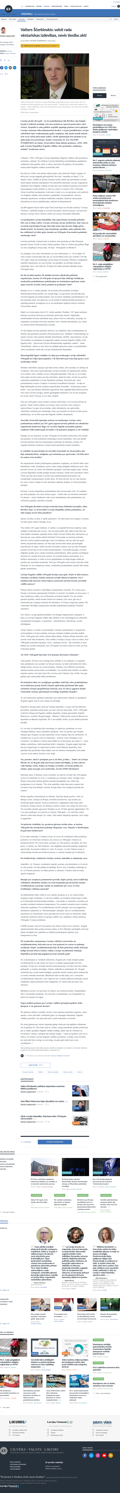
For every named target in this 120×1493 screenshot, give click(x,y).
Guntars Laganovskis (7, 36)
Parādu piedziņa (46, 1370)
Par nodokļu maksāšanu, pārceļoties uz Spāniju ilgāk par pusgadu (63, 1202)
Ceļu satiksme (83, 1403)
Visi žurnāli (100, 1435)
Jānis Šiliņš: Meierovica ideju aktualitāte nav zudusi (42, 1101)
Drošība (104, 1290)
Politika (40, 1072)
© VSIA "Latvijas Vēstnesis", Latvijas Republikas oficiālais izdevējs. (23, 1483)
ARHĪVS (86, 6)
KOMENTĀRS (4, 1299)
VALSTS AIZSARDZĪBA (7, 1164)
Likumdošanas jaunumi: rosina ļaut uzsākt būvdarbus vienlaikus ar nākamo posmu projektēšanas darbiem (31, 1395)
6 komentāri (27, 1142)
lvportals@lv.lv (55, 1466)
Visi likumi (16, 1435)
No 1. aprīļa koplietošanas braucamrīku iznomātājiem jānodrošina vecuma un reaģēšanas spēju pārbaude (79, 1395)
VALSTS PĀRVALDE (6, 1166)
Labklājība (106, 239)
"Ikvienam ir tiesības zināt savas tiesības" (22, 1477)
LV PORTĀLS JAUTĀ (6, 1301)
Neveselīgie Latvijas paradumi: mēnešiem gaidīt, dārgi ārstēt (38, 1316)
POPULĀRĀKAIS (99, 88)
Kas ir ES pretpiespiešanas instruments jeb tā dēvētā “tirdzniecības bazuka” (102, 1182)
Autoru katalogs (101, 1432)
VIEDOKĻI (47, 6)
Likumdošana (114, 1319)
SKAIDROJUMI (30, 6)
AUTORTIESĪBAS (15, 1469)
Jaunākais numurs (102, 1430)
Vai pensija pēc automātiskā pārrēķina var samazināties (9, 1393)
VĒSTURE (3, 1169)
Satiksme (106, 272)
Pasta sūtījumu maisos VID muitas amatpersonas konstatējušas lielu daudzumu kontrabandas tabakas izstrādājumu (105, 200)
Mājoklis (58, 1403)
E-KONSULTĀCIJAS (76, 6)
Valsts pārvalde (68, 1072)
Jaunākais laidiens (57, 1430)
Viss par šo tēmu (9, 1212)
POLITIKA (3, 1161)
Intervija (9, 51)
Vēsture (79, 1072)
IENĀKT (117, 2)
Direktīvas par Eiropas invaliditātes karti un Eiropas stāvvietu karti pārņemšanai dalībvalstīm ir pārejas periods (86, 1204)
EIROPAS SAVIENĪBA (7, 1159)
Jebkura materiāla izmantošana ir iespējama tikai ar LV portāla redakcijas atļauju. (28, 1481)
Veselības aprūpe (36, 1323)
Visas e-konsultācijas (103, 1393)
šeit (58, 1050)
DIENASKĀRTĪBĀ (57, 6)
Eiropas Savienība (10, 53)
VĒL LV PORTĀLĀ (7, 1332)
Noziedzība (106, 208)
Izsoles (53, 1432)
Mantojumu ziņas (57, 1435)
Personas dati (107, 1372)
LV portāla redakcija (54, 1462)
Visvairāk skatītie (18, 1432)
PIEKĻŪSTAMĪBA (15, 1466)
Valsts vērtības (58, 1321)
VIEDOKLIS (3, 1304)
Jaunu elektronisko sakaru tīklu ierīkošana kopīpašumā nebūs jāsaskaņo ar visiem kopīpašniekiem (56, 1395)
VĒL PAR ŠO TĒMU (7, 1152)
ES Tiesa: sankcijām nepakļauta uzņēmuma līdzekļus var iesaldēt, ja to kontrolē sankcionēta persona (44, 1182)
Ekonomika (108, 170)
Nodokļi (108, 135)
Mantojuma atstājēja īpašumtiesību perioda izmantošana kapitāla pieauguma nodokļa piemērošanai (102, 1349)
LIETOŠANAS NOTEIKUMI (18, 1464)
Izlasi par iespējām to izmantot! (60, 1055)
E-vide (90, 1321)
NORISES (39, 6)
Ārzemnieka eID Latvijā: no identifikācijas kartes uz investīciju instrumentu (86, 1316)
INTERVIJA (3, 1228)
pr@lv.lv (59, 1468)
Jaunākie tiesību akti (19, 1430)
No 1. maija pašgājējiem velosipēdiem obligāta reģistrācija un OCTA (103, 266)
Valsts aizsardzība (53, 1072)
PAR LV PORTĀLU (15, 1462)
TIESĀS (66, 6)
